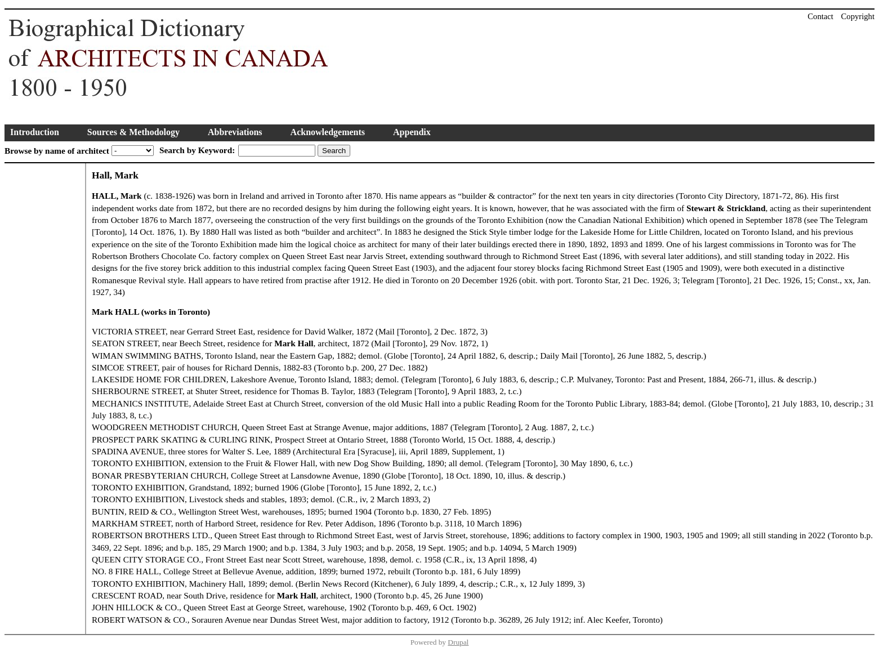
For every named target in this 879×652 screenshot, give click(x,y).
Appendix (412, 132)
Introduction (34, 132)
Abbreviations (235, 132)
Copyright (857, 16)
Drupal (458, 642)
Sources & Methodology (133, 132)
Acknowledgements (328, 132)
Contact (820, 16)
